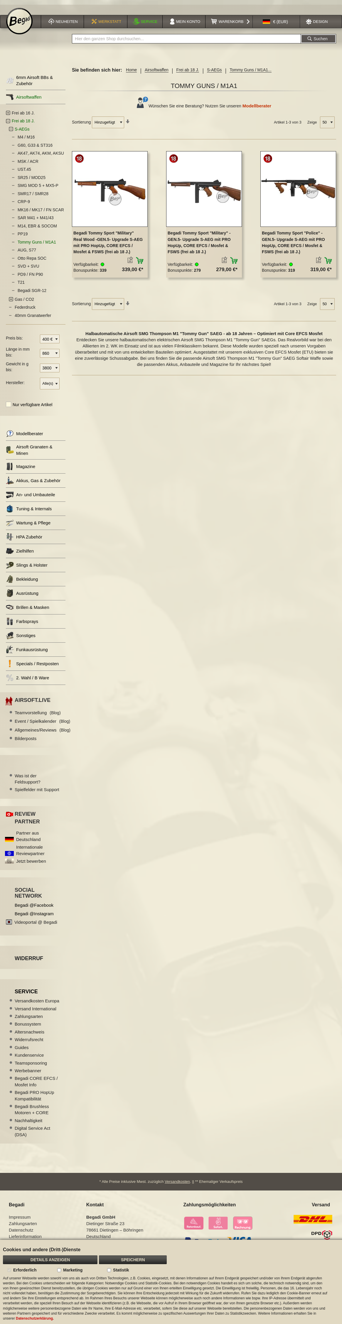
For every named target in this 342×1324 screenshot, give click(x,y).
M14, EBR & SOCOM (37, 229)
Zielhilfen (20, 554)
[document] (171, 1282)
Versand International (35, 1011)
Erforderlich (24, 1270)
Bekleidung (22, 582)
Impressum (20, 1220)
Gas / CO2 (24, 302)
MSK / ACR (28, 164)
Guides (22, 1050)
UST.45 (24, 172)
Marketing (72, 1270)
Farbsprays (22, 625)
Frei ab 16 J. (23, 116)
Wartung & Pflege (28, 526)
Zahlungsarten (29, 1019)
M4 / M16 (26, 140)
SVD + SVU (28, 269)
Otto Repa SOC (32, 261)
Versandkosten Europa (37, 1004)
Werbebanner (28, 1073)
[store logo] (19, 24)
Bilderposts (25, 741)
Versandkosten (177, 1185)
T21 (21, 285)
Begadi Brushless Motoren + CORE (32, 1112)
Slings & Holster (27, 568)
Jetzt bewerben (31, 864)
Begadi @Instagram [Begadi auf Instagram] (34, 916)
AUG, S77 (27, 253)
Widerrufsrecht (29, 1042)
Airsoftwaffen (157, 73)
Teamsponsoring (31, 1065)
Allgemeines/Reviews (42, 732)
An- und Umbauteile (30, 498)
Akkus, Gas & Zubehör (33, 484)
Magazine (20, 470)
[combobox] (186, 42)
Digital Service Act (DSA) (32, 1134)
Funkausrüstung (27, 653)
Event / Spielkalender (42, 724)
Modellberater (256, 109)
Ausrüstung (22, 596)
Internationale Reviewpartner (30, 853)
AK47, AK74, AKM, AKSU (41, 156)
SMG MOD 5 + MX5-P (38, 188)
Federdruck (25, 310)
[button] (275, 24)
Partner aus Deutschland (28, 839)
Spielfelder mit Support (37, 792)
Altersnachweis (29, 1034)
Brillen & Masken (27, 610)
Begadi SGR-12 (32, 293)
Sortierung (81, 125)
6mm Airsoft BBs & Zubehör (29, 83)
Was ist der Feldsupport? (28, 781)
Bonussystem (28, 1027)
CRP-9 (24, 204)
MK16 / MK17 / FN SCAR (41, 212)
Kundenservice (29, 1058)
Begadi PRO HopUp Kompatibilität (34, 1098)
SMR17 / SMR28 (33, 196)
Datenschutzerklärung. (35, 1318)
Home (131, 73)
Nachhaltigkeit (28, 1123)
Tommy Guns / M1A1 (37, 245)
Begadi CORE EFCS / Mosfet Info (36, 1084)
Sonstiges (21, 639)
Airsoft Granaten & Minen (29, 453)
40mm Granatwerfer (33, 318)
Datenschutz (21, 1233)
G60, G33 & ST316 (35, 148)
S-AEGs (214, 73)
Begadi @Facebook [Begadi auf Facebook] (34, 908)
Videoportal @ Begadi (35, 925)
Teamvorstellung (38, 715)
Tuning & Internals (29, 512)
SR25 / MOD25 (32, 180)
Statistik (121, 1270)
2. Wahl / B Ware (27, 681)
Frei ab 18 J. (187, 73)
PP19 (23, 237)
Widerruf (29, 961)
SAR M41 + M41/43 (36, 221)
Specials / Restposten (32, 667)
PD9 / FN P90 (30, 277)
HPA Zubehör (24, 540)
